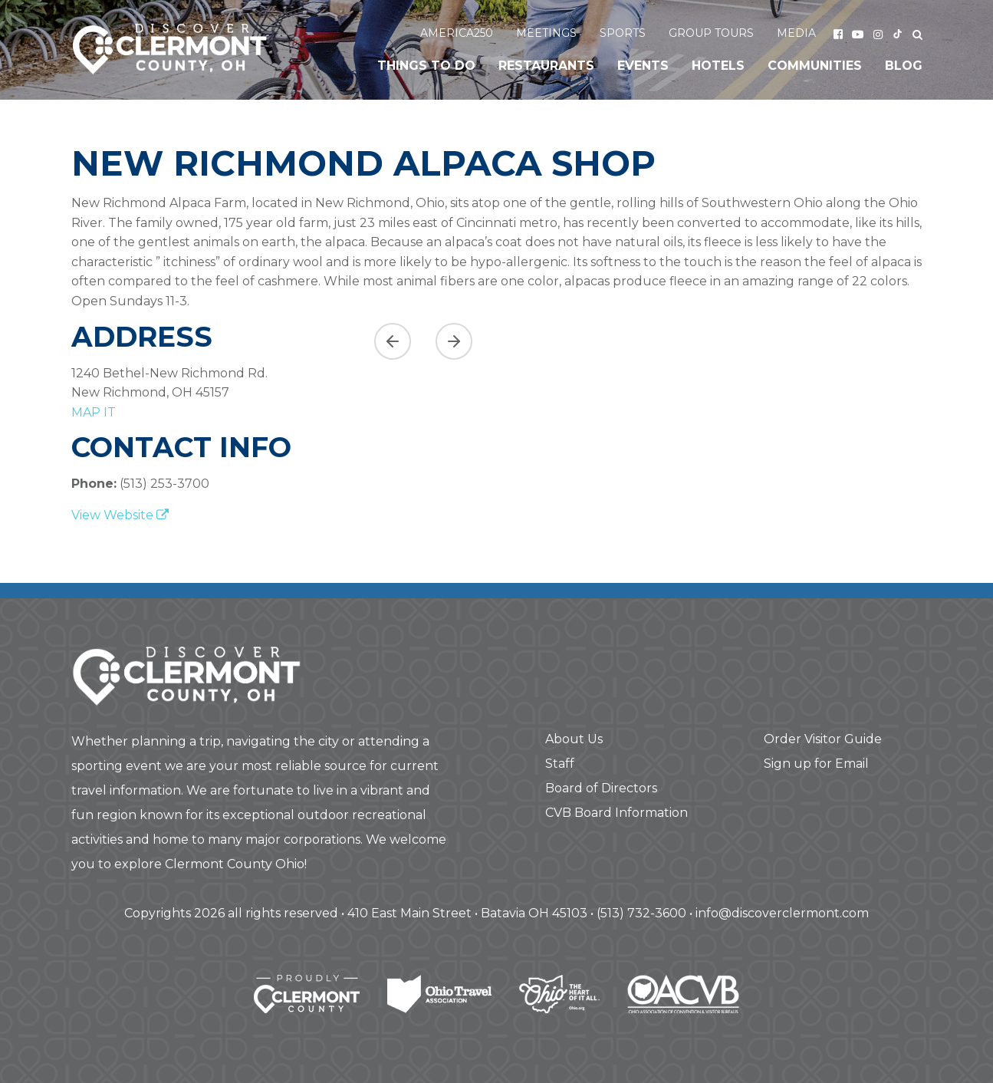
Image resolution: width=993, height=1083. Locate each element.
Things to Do (426, 65)
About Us (574, 739)
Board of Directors (601, 788)
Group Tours (711, 33)
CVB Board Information (616, 812)
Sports (623, 33)
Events (643, 65)
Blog (903, 65)
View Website (120, 515)
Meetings (546, 33)
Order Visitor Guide (823, 739)
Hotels (718, 65)
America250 (456, 33)
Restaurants (546, 65)
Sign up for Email (816, 763)
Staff (559, 763)
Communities (815, 65)
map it (93, 412)
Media (796, 33)
